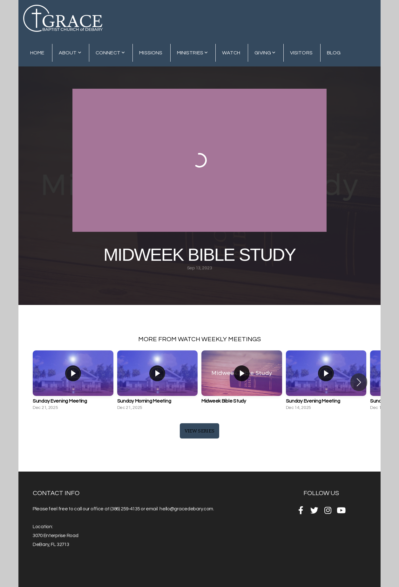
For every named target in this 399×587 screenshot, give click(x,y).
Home (37, 52)
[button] (359, 382)
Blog (334, 52)
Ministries (192, 52)
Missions (150, 52)
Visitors (301, 52)
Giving (264, 52)
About (70, 52)
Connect (110, 52)
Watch (231, 52)
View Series (199, 431)
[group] (73, 382)
